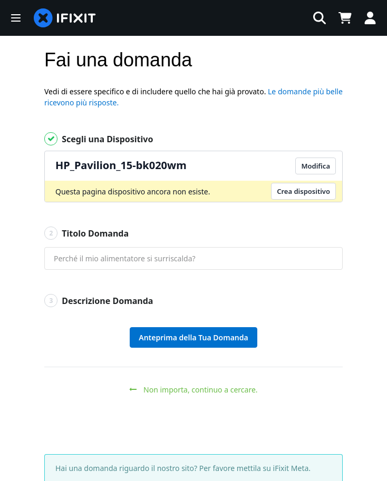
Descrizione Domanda (98, 300)
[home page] (65, 17)
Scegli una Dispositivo (98, 138)
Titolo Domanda (86, 233)
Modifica (315, 166)
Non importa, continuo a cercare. (193, 390)
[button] (15, 17)
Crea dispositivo (303, 191)
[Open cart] (344, 17)
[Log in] (370, 18)
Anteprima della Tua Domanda (193, 337)
